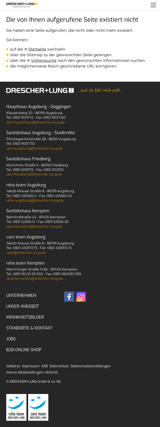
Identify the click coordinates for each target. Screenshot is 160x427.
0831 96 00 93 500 (28, 274)
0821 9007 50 (24, 144)
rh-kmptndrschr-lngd (34, 279)
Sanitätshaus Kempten (27, 211)
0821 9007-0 (23, 117)
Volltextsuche (43, 60)
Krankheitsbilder (25, 317)
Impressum (30, 366)
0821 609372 (23, 170)
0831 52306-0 (24, 222)
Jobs (11, 339)
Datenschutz (59, 366)
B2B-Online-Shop (23, 350)
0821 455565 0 (24, 196)
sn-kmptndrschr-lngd (34, 227)
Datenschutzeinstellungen (90, 366)
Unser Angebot (22, 306)
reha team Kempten (25, 263)
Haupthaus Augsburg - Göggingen (38, 106)
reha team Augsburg (26, 185)
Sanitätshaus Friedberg (28, 159)
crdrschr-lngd (26, 253)
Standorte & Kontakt (29, 328)
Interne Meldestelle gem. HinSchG (32, 372)
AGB (44, 366)
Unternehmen (21, 295)
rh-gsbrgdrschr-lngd (35, 200)
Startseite (37, 49)
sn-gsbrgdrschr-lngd (34, 148)
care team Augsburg (25, 237)
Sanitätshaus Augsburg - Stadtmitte (40, 133)
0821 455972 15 (25, 248)
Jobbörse (13, 366)
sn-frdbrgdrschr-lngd (34, 174)
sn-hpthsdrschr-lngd (35, 122)
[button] (153, 5)
